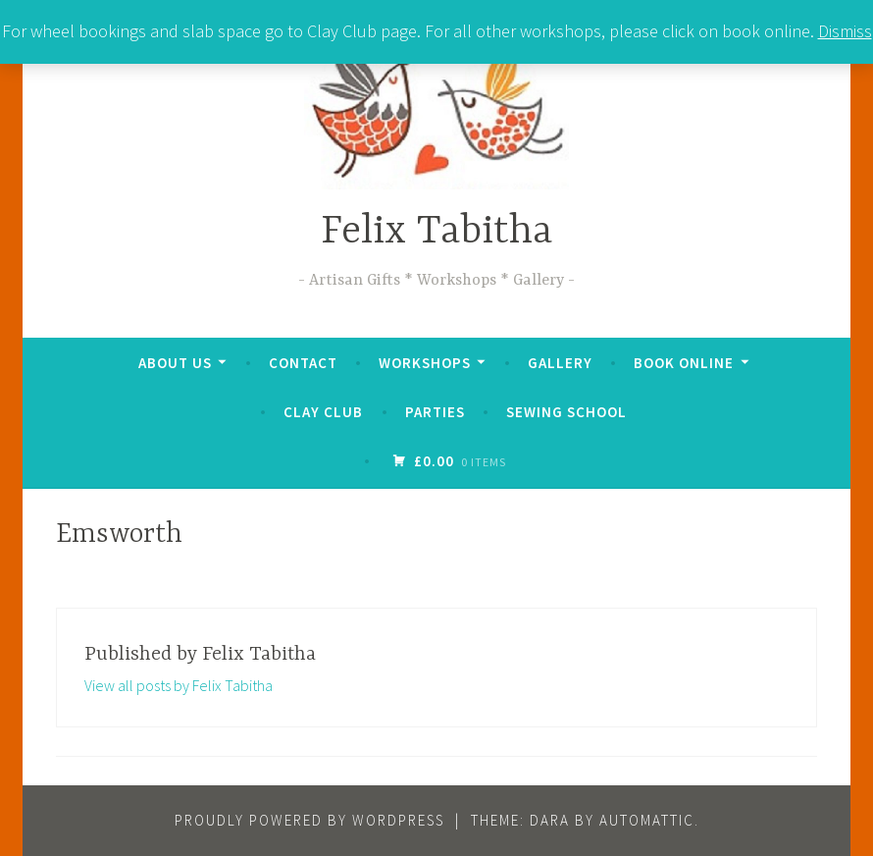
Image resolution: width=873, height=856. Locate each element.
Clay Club (323, 411)
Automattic (646, 820)
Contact (303, 362)
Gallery (560, 362)
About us (175, 362)
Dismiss (845, 31)
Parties (435, 411)
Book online (684, 362)
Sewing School (566, 411)
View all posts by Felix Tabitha (178, 685)
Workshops (425, 362)
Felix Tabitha (437, 232)
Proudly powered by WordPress (309, 820)
